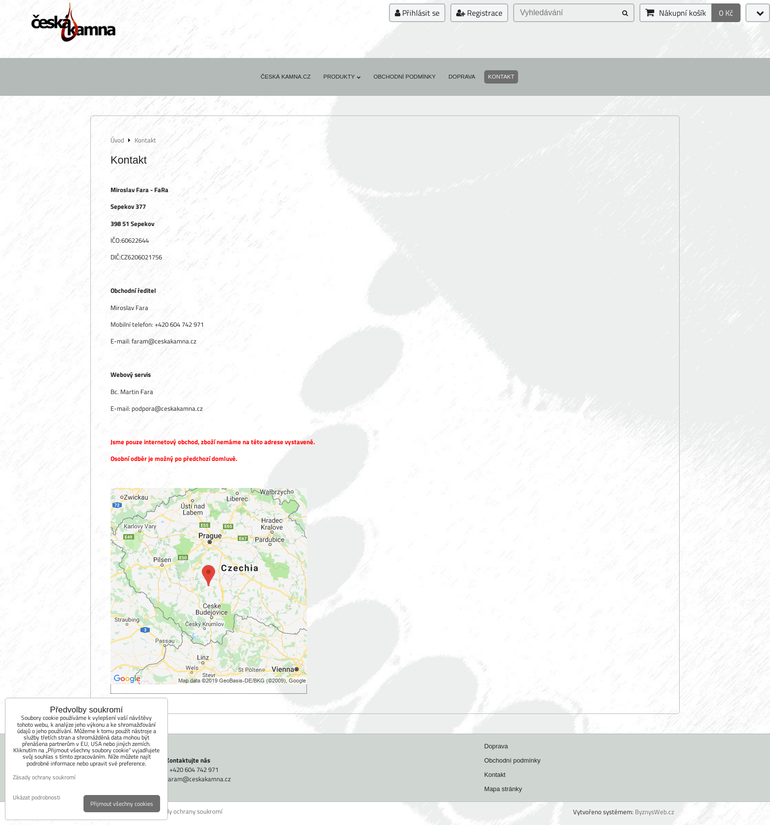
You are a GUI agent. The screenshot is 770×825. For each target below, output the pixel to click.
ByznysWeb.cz (654, 812)
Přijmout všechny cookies (121, 803)
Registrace (479, 13)
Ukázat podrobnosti (36, 797)
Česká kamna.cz (286, 77)
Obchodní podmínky (404, 77)
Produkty (341, 77)
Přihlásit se (417, 13)
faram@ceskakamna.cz (198, 779)
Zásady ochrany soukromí (187, 811)
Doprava (461, 77)
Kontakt (501, 77)
